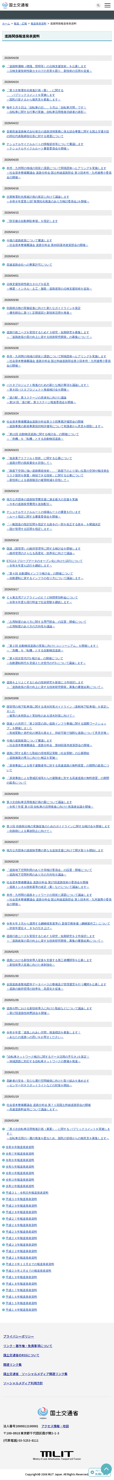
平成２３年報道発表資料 (21, 1244)
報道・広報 (20, 23)
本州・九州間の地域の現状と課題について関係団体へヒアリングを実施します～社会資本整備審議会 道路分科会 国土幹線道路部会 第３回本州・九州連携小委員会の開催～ (59, 172)
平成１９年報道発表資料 (21, 1277)
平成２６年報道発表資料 (21, 1225)
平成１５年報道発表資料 (21, 1303)
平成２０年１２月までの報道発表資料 (30, 1264)
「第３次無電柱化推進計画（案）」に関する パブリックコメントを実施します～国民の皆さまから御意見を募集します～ (35, 95)
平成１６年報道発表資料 (21, 1296)
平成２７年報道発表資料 (21, 1218)
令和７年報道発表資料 (20, 1153)
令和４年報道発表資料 (20, 1173)
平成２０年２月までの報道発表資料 (28, 1270)
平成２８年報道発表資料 (21, 1212)
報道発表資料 (38, 23)
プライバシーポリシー (18, 1336)
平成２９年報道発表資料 (21, 1205)
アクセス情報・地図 (55, 1426)
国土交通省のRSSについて (21, 1355)
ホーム (6, 23)
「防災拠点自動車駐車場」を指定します (32, 221)
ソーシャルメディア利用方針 (23, 1383)
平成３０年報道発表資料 (21, 1199)
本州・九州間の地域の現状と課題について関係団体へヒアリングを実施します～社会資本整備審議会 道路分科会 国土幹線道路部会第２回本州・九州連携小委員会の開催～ (59, 361)
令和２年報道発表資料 (20, 1186)
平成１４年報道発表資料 (21, 1309)
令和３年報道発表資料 (20, 1179)
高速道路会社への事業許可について (29, 264)
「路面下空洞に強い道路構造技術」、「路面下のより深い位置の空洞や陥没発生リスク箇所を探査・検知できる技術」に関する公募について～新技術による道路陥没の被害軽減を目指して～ (58, 475)
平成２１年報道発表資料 (21, 1257)
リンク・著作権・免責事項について (27, 1346)
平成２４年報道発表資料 (21, 1238)
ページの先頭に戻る (101, 1472)
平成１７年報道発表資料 (21, 1290)
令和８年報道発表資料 (20, 1147)
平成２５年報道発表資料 (21, 1231)
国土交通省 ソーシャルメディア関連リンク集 (35, 1374)
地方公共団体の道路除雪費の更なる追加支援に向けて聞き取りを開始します (55, 850)
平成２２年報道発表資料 (21, 1251)
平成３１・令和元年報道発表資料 (27, 1192)
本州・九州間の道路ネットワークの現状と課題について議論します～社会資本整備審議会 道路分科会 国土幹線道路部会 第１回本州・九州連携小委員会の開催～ (59, 899)
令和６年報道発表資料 (20, 1160)
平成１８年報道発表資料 (21, 1283)
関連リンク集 (12, 1364)
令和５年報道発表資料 (20, 1166)
